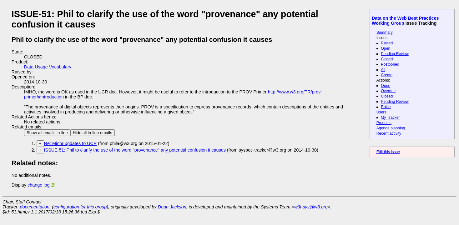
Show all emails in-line (47, 132)
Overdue (388, 91)
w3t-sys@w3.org (311, 206)
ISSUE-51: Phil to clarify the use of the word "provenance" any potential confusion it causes (135, 150)
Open (385, 48)
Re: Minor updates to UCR (70, 143)
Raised (387, 43)
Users (381, 112)
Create (386, 75)
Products (383, 123)
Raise (386, 107)
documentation (34, 206)
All (383, 70)
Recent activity (388, 133)
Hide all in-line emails (92, 132)
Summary (384, 32)
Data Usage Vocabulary (47, 66)
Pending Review (394, 54)
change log (38, 185)
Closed (387, 59)
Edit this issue (388, 152)
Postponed (390, 64)
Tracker (390, 117)
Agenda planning (390, 128)
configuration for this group (80, 206)
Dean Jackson (172, 206)
